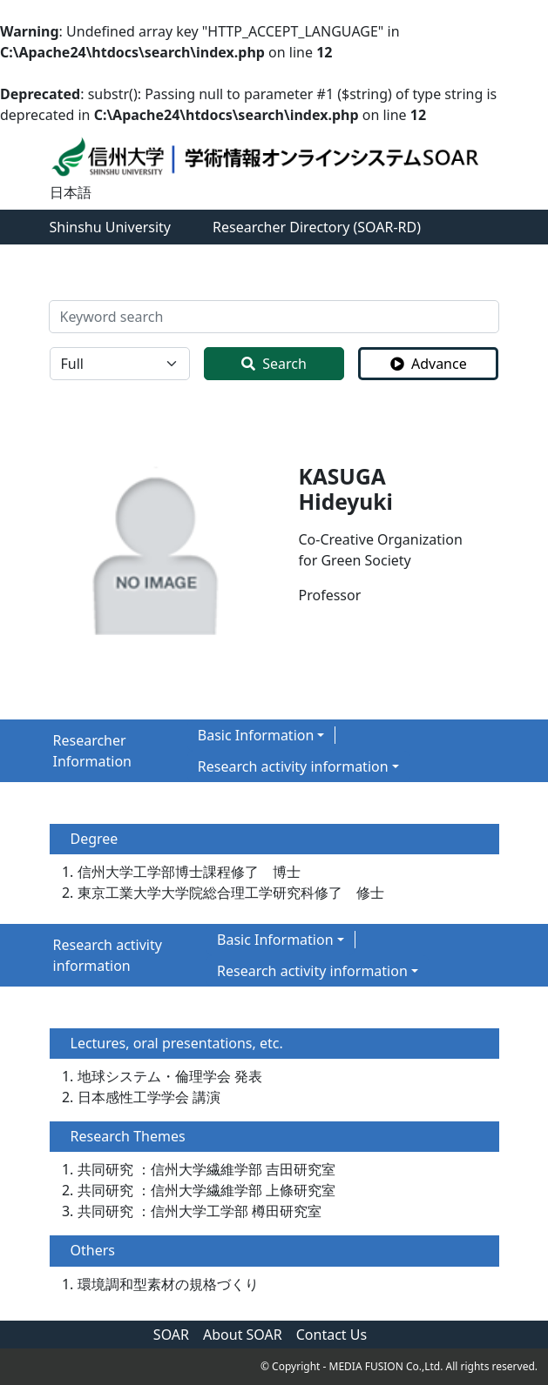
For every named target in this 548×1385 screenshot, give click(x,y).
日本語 (70, 192)
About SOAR (242, 1334)
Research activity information (293, 766)
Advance (428, 363)
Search (274, 363)
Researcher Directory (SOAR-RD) (317, 227)
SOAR (171, 1334)
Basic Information (256, 735)
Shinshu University (111, 227)
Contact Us (331, 1334)
